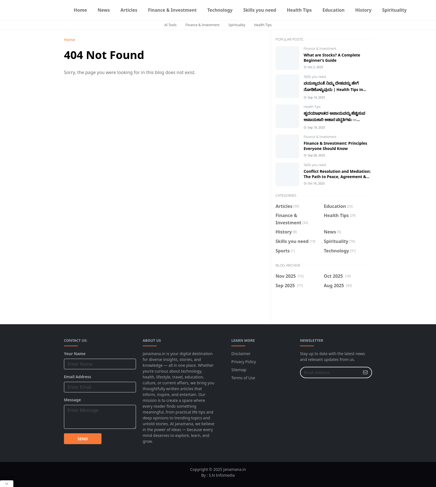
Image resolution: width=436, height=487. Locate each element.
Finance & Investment (202, 25)
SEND (83, 438)
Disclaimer (241, 353)
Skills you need (315, 76)
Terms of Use (243, 377)
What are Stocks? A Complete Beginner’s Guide (332, 57)
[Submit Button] (365, 372)
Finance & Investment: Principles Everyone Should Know (335, 146)
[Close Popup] (6, 483)
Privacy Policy (243, 361)
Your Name (75, 353)
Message (72, 399)
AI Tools (170, 25)
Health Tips (263, 25)
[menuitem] (80, 10)
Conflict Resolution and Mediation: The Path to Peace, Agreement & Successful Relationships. (337, 177)
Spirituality (237, 25)
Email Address (77, 376)
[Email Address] (330, 372)
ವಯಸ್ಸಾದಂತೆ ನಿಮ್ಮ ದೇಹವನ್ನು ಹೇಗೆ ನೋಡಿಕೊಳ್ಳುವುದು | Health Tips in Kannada (333, 89)
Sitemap (238, 369)
